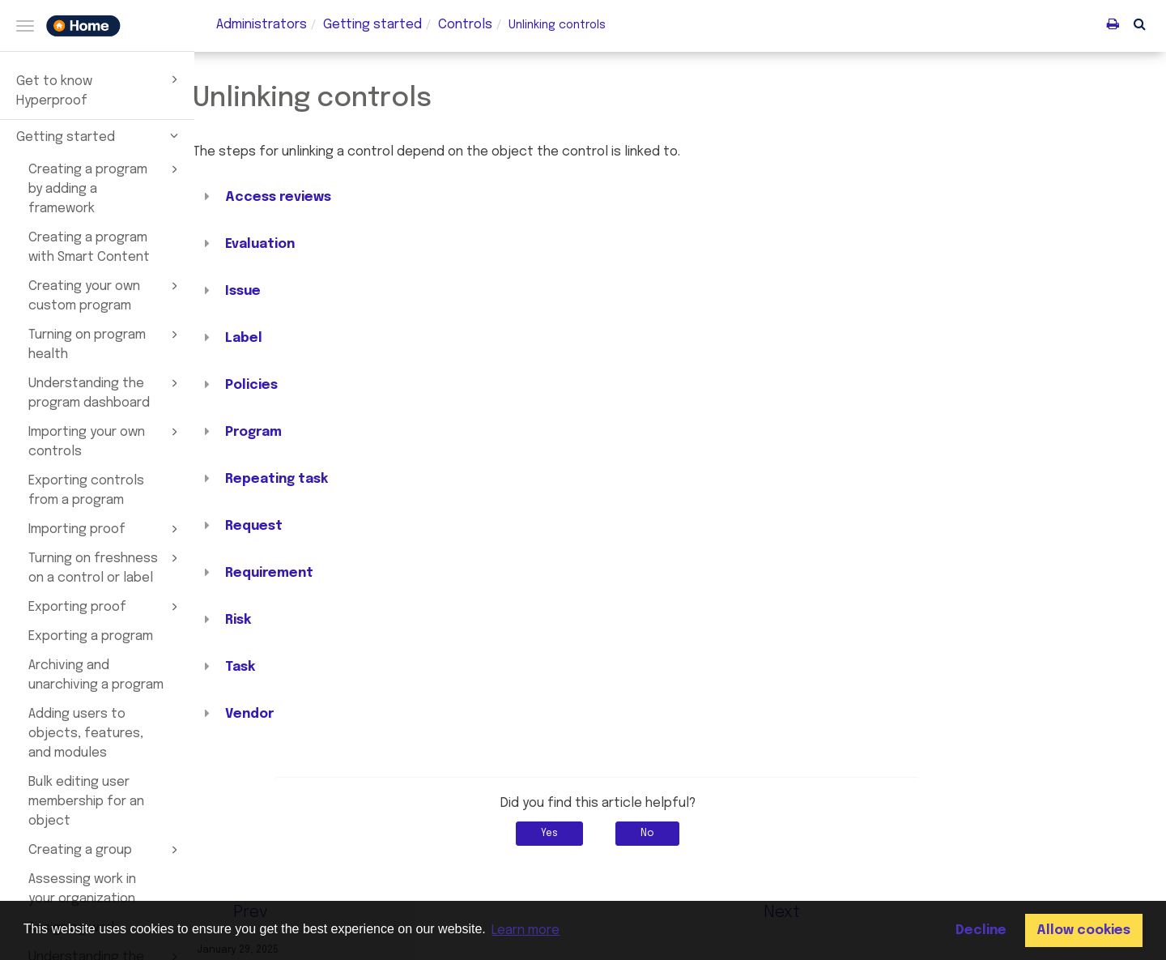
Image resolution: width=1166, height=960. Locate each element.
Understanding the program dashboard (105, 392)
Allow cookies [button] (1083, 930)
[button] (1140, 23)
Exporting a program (90, 636)
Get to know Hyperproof (99, 89)
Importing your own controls (105, 441)
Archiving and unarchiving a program (96, 675)
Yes (631, 833)
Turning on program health (105, 343)
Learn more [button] (526, 930)
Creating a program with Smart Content (89, 247)
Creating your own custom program (105, 295)
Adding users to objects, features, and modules (85, 733)
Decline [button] (980, 930)
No (730, 833)
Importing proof (105, 529)
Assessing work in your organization (82, 889)
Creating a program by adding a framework (105, 187)
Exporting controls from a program (86, 490)
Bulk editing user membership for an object (86, 801)
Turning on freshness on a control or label (105, 567)
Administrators (261, 25)
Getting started (99, 135)
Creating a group (105, 850)
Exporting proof (105, 607)
